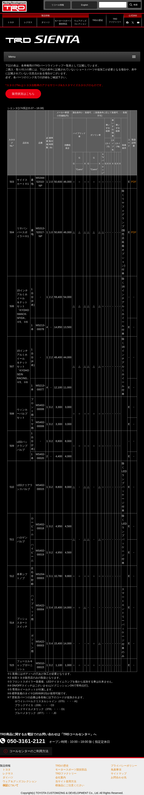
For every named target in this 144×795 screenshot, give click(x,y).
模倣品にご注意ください (69, 785)
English (84, 5)
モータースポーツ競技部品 (71, 769)
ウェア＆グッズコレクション (20, 781)
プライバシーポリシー (124, 765)
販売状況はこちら (23, 93)
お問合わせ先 (119, 777)
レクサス (8, 773)
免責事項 (116, 769)
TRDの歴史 (62, 765)
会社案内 (60, 777)
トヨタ (6, 769)
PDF (133, 181)
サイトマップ (119, 773)
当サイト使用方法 (65, 781)
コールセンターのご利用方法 (28, 751)
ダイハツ (8, 777)
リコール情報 (58, 5)
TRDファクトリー (65, 773)
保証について (10, 785)
